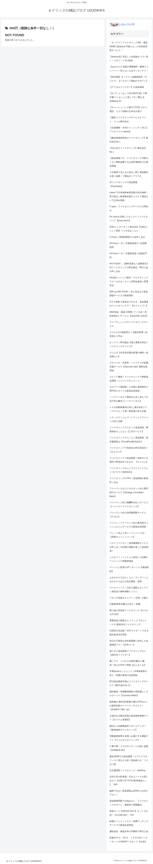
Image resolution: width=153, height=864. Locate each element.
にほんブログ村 (122, 24)
